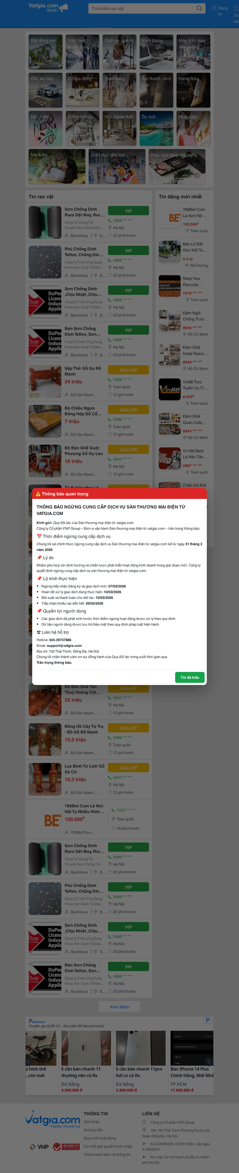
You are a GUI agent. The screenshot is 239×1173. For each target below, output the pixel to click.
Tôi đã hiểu (190, 677)
